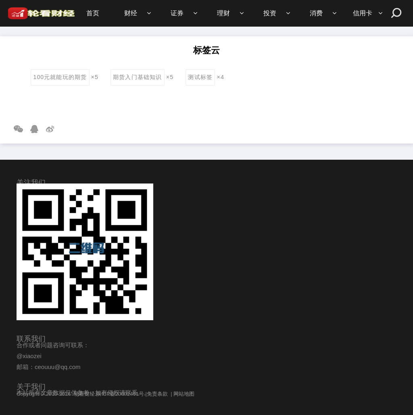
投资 (269, 13)
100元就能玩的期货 (60, 77)
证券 (177, 13)
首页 (92, 13)
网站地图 (183, 394)
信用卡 (362, 13)
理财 (223, 13)
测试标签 (200, 77)
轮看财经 (84, 394)
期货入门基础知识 (137, 77)
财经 (130, 13)
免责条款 (157, 394)
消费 (316, 13)
